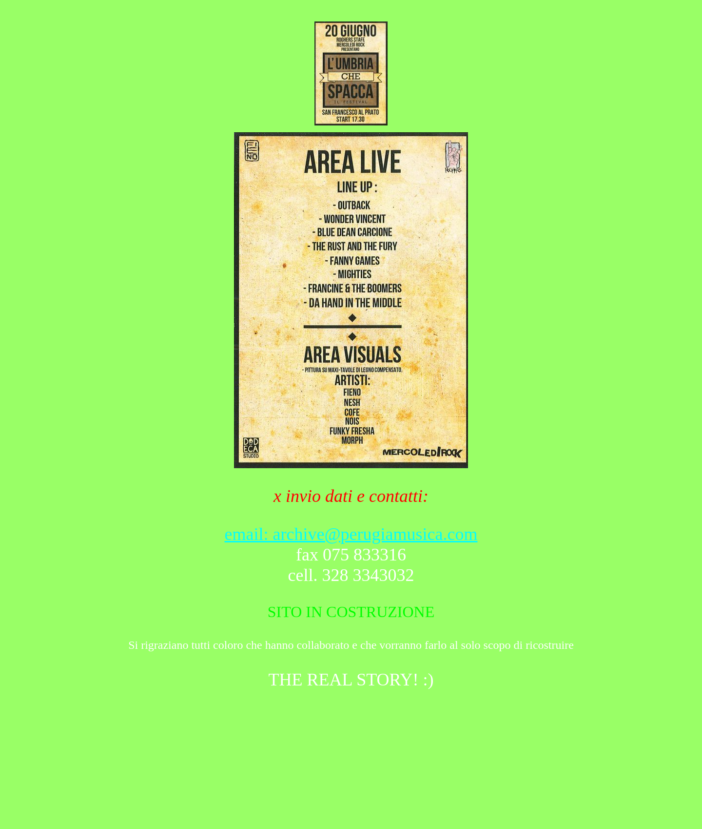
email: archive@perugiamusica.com (351, 534)
